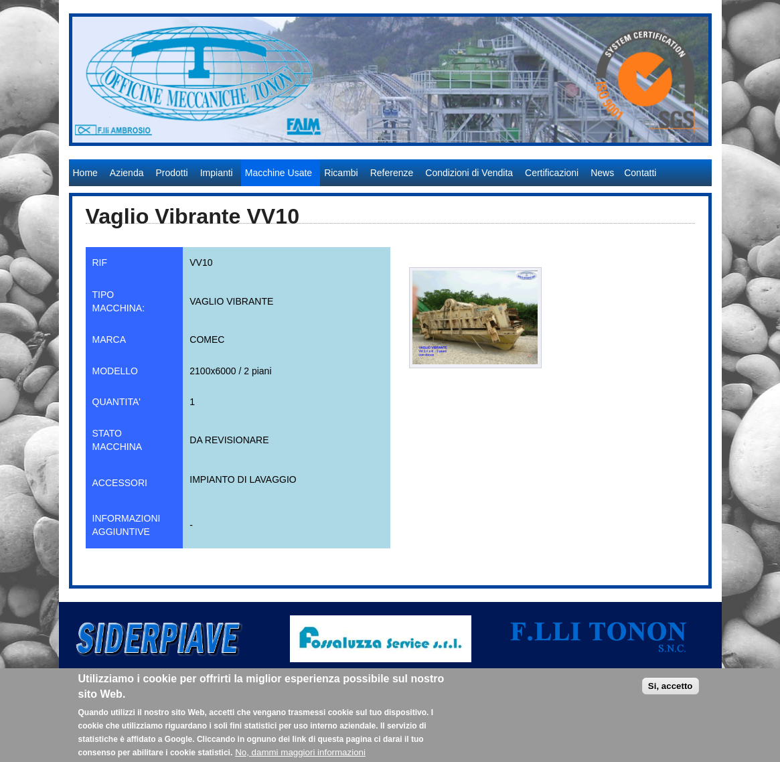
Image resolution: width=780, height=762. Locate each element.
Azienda (127, 172)
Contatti (640, 172)
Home (85, 172)
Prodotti (171, 172)
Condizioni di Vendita (469, 172)
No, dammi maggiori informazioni (300, 756)
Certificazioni (551, 172)
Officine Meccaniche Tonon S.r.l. (139, 152)
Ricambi (341, 172)
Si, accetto (670, 690)
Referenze (392, 172)
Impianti (216, 172)
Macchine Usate (278, 172)
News (602, 172)
